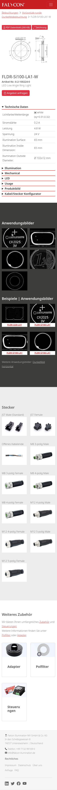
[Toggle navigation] (51, 5)
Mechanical (12, 173)
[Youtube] (25, 784)
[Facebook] (19, 784)
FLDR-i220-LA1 (14, 324)
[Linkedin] (7, 784)
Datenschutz (24, 765)
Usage (9, 183)
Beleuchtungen (10, 12)
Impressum (10, 765)
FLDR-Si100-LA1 (42, 324)
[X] (13, 784)
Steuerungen (9, 626)
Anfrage (9, 770)
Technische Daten (16, 107)
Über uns (37, 765)
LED (7, 178)
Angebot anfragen (16, 93)
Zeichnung (39, 27)
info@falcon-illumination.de (21, 752)
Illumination (13, 168)
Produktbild (12, 188)
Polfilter (6, 635)
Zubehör (44, 622)
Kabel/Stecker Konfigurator (23, 194)
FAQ (17, 770)
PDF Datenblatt (16, 27)
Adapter (21, 635)
